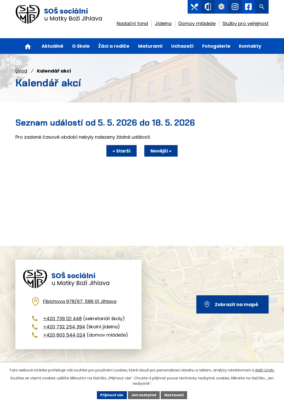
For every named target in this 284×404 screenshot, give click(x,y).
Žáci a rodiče (113, 46)
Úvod (21, 71)
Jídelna (163, 24)
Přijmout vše (110, 394)
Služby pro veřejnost (245, 24)
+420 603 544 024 (64, 341)
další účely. (265, 369)
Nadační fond (132, 24)
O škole (81, 46)
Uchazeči (182, 46)
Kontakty (250, 46)
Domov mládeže (197, 24)
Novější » (163, 151)
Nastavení (176, 394)
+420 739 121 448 (62, 324)
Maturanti (150, 46)
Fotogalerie (216, 46)
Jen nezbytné (143, 394)
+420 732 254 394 (64, 332)
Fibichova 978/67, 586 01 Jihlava (79, 307)
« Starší (119, 151)
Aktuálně (52, 46)
